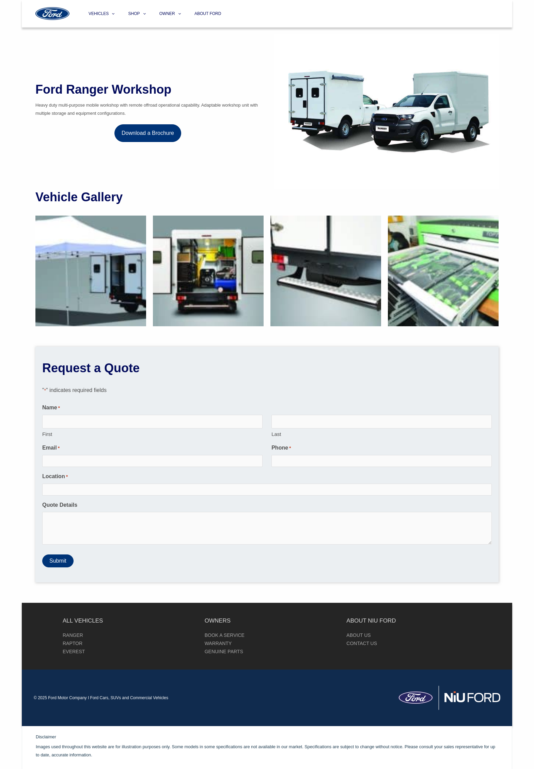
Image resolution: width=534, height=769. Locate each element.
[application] (110, 14)
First (47, 434)
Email (51, 448)
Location (55, 477)
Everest (74, 651)
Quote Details (59, 505)
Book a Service (225, 635)
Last (276, 434)
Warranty (218, 643)
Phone (281, 448)
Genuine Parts (224, 651)
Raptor (72, 643)
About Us (358, 635)
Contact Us (361, 643)
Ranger (73, 635)
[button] (147, 133)
